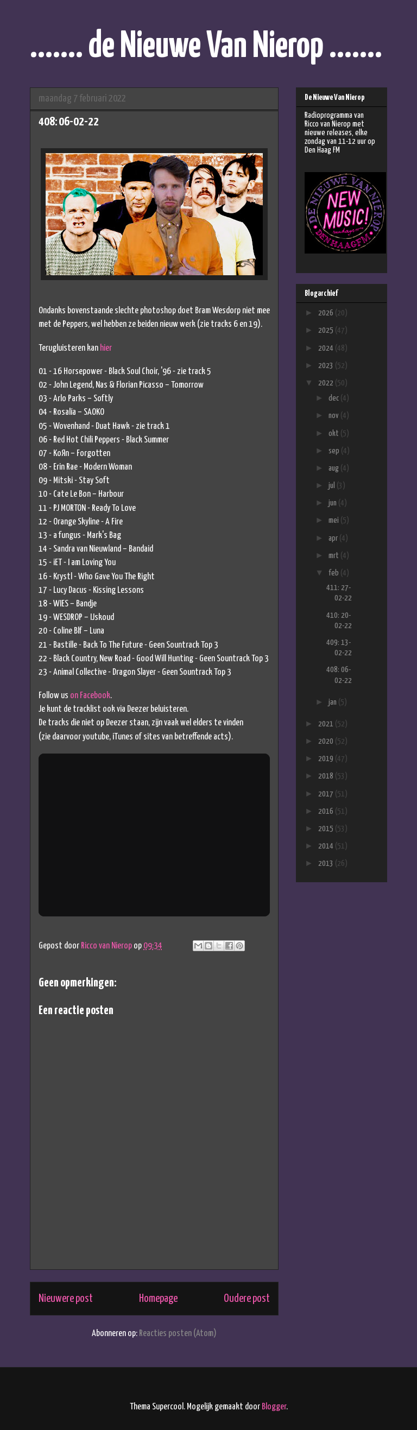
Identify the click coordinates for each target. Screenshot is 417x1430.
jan (333, 702)
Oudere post (247, 1298)
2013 (326, 863)
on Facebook (90, 695)
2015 (326, 829)
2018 (326, 776)
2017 (326, 794)
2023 (326, 366)
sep (334, 451)
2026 (326, 313)
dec (334, 398)
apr (333, 538)
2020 (326, 741)
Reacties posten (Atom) (178, 1333)
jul (332, 486)
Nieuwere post (66, 1298)
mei (334, 520)
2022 (326, 383)
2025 (326, 330)
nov (334, 416)
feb (334, 573)
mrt (334, 556)
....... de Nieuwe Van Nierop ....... (206, 47)
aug (334, 468)
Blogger (274, 1407)
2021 (326, 724)
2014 (326, 846)
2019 (326, 759)
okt (334, 433)
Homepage (158, 1298)
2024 (326, 348)
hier (106, 348)
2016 (326, 811)
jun (333, 503)
